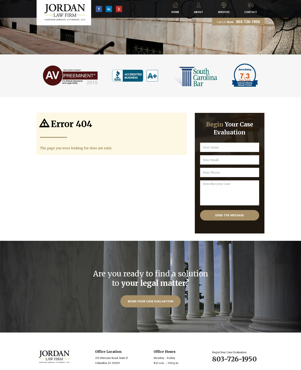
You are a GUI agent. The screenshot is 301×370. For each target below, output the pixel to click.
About (198, 12)
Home (175, 12)
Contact (250, 12)
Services (224, 12)
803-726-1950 (248, 21)
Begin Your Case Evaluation (150, 301)
